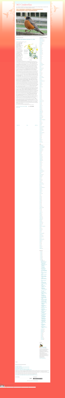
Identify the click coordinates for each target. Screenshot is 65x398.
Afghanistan (41, 38)
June (41, 334)
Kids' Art (26, 10)
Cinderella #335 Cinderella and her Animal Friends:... (43, 318)
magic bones (41, 207)
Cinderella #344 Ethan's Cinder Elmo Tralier (44, 301)
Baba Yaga (41, 43)
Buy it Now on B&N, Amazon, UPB (33, 10)
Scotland (41, 123)
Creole (40, 62)
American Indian (41, 147)
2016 (41, 254)
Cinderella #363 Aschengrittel (43, 267)
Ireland (40, 90)
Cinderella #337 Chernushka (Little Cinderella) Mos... (43, 316)
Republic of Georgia (42, 119)
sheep (40, 124)
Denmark (41, 65)
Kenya (40, 201)
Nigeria (40, 213)
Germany (41, 76)
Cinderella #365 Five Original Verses (43, 263)
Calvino (40, 49)
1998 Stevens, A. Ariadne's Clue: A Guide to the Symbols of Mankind (23, 369)
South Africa (41, 235)
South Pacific (41, 130)
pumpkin (41, 117)
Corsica (40, 58)
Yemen (40, 247)
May (41, 335)
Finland (40, 70)
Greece (40, 186)
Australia (41, 42)
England (41, 69)
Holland (40, 83)
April (41, 336)
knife (40, 96)
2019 (41, 253)
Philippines (41, 111)
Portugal (41, 221)
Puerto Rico (41, 222)
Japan (40, 92)
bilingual (41, 44)
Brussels (41, 154)
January (42, 339)
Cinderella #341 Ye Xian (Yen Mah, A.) (44, 307)
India (40, 85)
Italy (40, 91)
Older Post (36, 125)
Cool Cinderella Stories (28, 9)
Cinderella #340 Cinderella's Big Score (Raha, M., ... (44, 310)
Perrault (40, 110)
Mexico (40, 208)
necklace (41, 105)
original (40, 215)
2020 (41, 252)
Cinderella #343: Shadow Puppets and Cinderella (44, 303)
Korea (40, 97)
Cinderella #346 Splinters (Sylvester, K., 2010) (44, 299)
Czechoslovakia (41, 64)
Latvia (40, 98)
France (40, 180)
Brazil (40, 153)
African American (42, 146)
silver (40, 125)
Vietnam (40, 139)
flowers (40, 72)
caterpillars (41, 160)
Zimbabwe (41, 248)
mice (40, 103)
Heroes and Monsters (22, 9)
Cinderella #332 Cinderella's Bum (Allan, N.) (43, 325)
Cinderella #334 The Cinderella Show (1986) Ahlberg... (43, 321)
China (40, 57)
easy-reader (41, 174)
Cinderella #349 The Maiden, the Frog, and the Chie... (44, 293)
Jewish (40, 200)
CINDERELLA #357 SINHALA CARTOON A (44, 279)
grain (40, 78)
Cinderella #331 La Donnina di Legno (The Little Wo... (44, 327)
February (42, 338)
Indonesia (41, 193)
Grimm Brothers (41, 187)
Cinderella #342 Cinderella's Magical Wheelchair (43, 306)
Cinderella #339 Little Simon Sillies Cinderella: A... (43, 312)
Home (17, 9)
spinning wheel (41, 132)
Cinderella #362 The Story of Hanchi (43, 269)
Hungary (41, 84)
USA (40, 137)
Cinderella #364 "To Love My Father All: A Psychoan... (44, 265)
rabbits (40, 118)
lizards (40, 99)
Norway (40, 214)
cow (40, 166)
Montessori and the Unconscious (20, 10)
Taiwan (40, 241)
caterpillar (41, 159)
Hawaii (40, 188)
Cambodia (41, 50)
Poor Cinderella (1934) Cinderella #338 (43, 314)
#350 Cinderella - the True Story (43, 291)
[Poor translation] (3, 386)
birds (40, 45)
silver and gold (41, 126)
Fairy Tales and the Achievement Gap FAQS (37, 9)
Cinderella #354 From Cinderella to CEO (43, 282)
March (42, 337)
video (40, 138)
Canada (19, 107)
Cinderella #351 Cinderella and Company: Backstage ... (44, 289)
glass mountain (41, 77)
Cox (40, 167)
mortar (40, 104)
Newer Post (18, 125)
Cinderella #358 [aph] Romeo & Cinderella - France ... (44, 276)
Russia (40, 228)
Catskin (40, 56)
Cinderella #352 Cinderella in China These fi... (43, 286)
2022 (41, 251)
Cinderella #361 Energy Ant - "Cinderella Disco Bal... (44, 271)
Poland (40, 220)
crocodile (41, 63)
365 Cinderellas (24, 4)
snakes (40, 234)
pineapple (41, 112)
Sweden (40, 133)
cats (40, 161)
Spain (40, 131)
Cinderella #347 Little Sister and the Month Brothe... (43, 298)
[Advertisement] (27, 117)
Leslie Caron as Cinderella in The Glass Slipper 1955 (43, 295)
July (41, 333)
